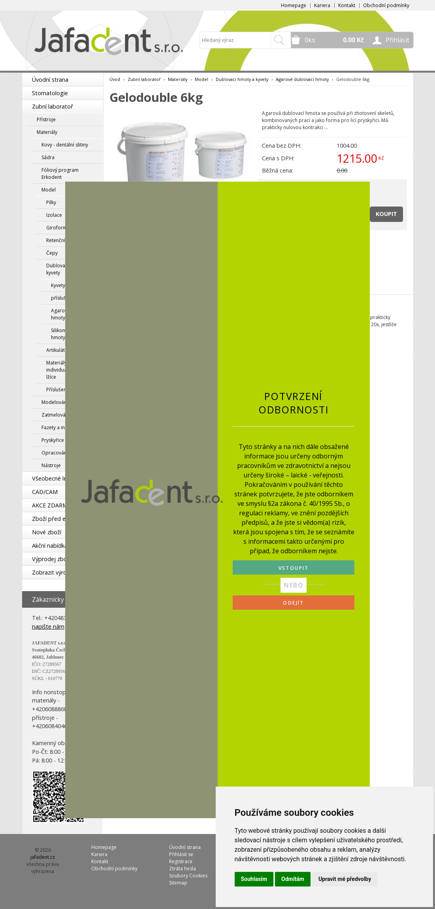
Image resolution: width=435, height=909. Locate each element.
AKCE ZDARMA (51, 505)
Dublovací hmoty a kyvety (242, 79)
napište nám (48, 626)
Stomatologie (50, 93)
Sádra (48, 157)
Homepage (293, 5)
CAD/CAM (45, 492)
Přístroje (46, 119)
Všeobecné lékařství (58, 478)
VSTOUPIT (294, 568)
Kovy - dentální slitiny (64, 144)
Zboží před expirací (57, 518)
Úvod (114, 79)
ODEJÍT (293, 602)
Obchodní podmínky (386, 5)
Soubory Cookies (188, 875)
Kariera (322, 5)
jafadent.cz (42, 857)
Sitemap (178, 882)
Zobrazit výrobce (54, 572)
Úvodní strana (50, 79)
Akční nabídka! (50, 545)
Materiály (47, 132)
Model (201, 79)
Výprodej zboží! (52, 559)
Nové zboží (46, 532)
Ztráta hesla (182, 868)
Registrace (180, 861)
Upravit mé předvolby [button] (344, 879)
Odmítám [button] (292, 879)
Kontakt (346, 5)
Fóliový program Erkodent (60, 173)
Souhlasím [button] (254, 879)
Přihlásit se (181, 854)
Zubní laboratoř (52, 106)
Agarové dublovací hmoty (302, 79)
